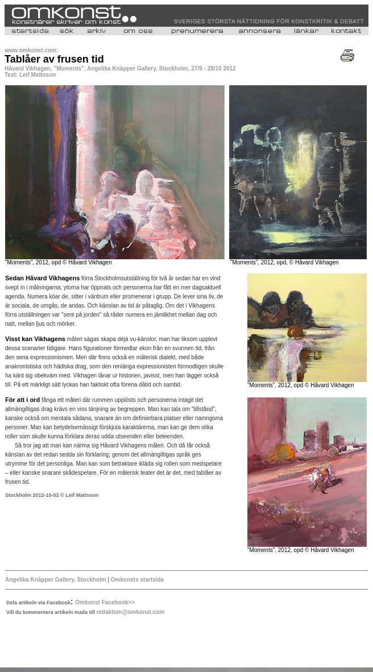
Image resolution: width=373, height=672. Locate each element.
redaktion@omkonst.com (130, 612)
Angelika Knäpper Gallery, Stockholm (56, 579)
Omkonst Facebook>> (105, 602)
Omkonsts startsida (136, 579)
